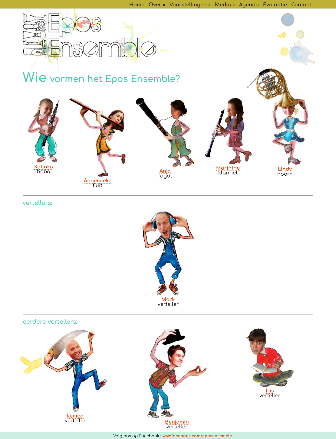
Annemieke (97, 180)
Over (155, 4)
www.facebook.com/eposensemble (197, 436)
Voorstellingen (188, 4)
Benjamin (177, 422)
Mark (168, 299)
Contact (301, 4)
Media (223, 4)
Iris (270, 391)
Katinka (43, 166)
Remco (75, 416)
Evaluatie (275, 4)
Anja (165, 171)
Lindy (285, 169)
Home (136, 4)
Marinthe (228, 168)
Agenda (249, 4)
